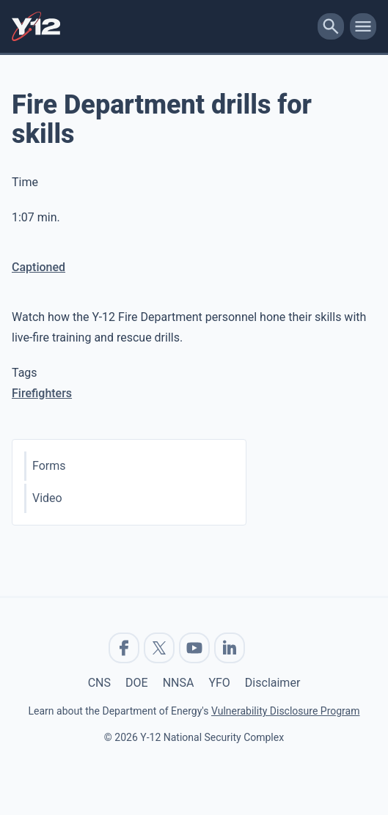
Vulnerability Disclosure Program (285, 711)
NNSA (178, 683)
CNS (99, 683)
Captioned (38, 267)
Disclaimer (272, 683)
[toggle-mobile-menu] (363, 26)
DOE (136, 683)
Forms (49, 466)
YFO (219, 683)
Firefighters (42, 393)
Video (47, 498)
